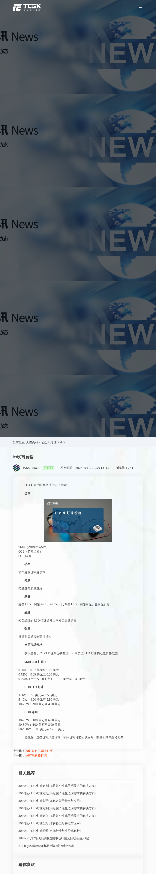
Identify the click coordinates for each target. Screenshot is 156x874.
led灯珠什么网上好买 (39, 751)
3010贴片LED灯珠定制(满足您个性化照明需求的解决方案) (57, 786)
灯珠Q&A (56, 442)
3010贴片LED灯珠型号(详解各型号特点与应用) (49, 801)
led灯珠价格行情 (36, 755)
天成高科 (32, 442)
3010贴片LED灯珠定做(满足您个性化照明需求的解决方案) (57, 793)
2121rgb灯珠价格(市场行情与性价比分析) (46, 846)
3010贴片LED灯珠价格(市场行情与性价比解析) (49, 831)
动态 (44, 442)
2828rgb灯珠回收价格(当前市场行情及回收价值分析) (53, 838)
